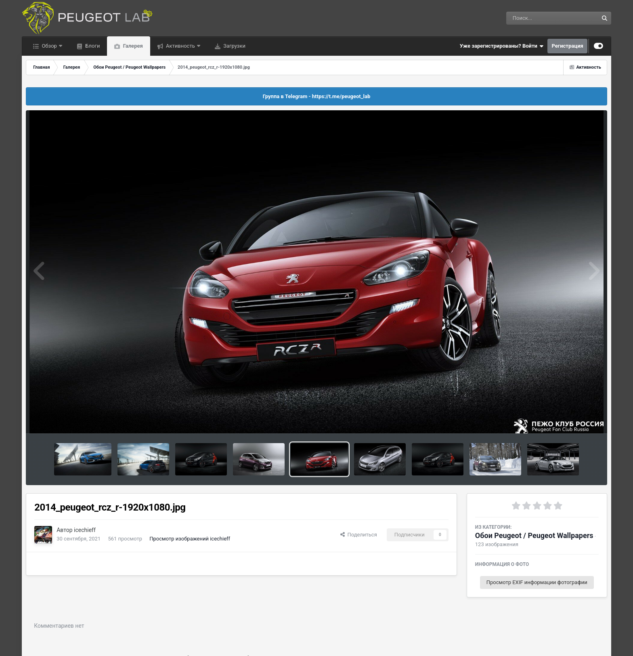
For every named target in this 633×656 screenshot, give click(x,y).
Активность (180, 46)
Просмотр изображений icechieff (189, 539)
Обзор (49, 46)
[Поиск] (537, 18)
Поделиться (358, 535)
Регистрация (567, 46)
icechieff (85, 530)
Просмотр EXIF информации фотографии (536, 582)
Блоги (92, 46)
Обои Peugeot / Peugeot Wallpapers (534, 535)
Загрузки (233, 46)
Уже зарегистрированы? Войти (502, 46)
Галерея (132, 46)
